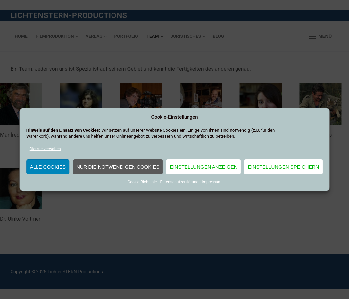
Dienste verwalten (45, 149)
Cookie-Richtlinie (142, 182)
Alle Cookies (48, 167)
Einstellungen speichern (283, 167)
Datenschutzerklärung (179, 182)
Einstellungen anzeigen (203, 167)
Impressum (211, 182)
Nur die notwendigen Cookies (118, 167)
